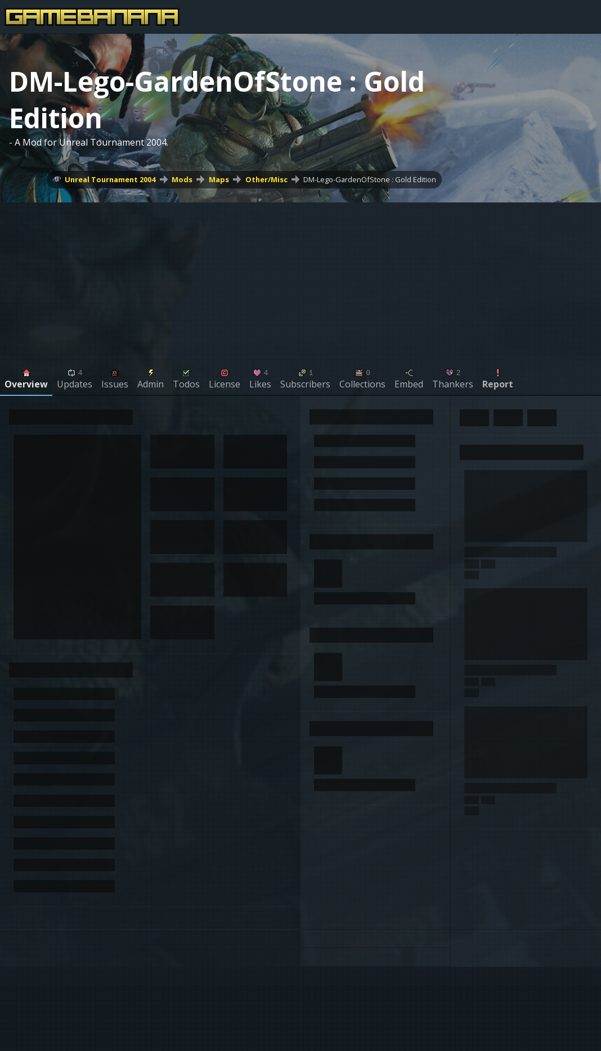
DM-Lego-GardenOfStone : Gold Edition (369, 179)
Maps (219, 179)
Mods (182, 179)
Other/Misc (266, 179)
